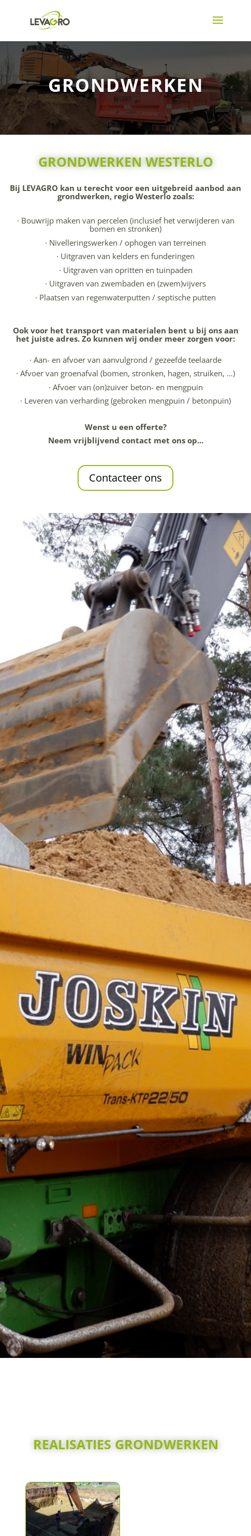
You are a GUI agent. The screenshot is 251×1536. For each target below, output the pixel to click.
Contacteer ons (125, 478)
